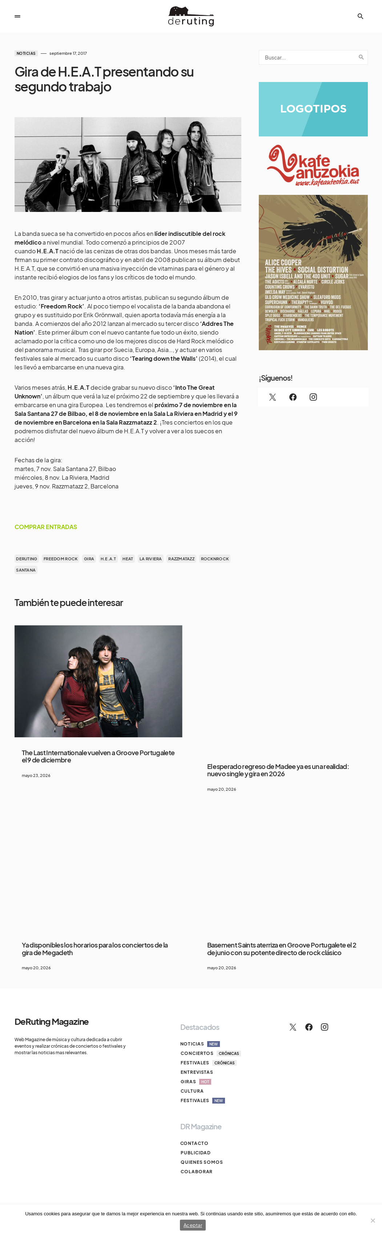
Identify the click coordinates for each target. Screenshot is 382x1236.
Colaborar (196, 1171)
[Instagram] (313, 397)
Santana (26, 570)
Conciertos (210, 1053)
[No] (373, 1220)
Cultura (191, 1091)
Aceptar (193, 1225)
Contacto (194, 1143)
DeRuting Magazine (52, 1021)
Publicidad (195, 1152)
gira (89, 558)
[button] (17, 16)
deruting (26, 558)
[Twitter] (272, 397)
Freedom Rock (60, 558)
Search (361, 57)
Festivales (208, 1063)
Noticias (26, 53)
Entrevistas (196, 1072)
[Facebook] (293, 397)
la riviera (151, 558)
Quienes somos (201, 1162)
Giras (195, 1082)
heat (127, 558)
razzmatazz (181, 558)
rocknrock (215, 558)
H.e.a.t (108, 558)
